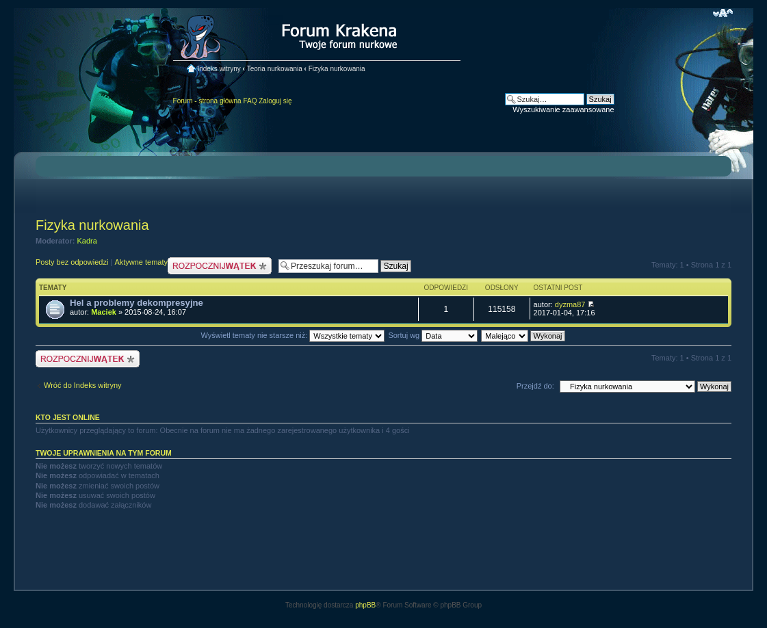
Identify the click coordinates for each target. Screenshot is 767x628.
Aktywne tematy (141, 262)
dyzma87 (570, 304)
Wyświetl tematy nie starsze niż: (292, 335)
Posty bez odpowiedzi (72, 262)
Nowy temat (220, 265)
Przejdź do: (535, 386)
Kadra (87, 241)
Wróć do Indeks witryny (83, 385)
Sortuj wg (433, 335)
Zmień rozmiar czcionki (723, 13)
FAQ (250, 101)
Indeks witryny (218, 69)
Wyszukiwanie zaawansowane (563, 109)
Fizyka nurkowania (337, 69)
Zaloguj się (275, 101)
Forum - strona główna (207, 101)
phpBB (365, 605)
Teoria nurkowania (274, 69)
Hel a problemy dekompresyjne (136, 303)
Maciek (103, 312)
